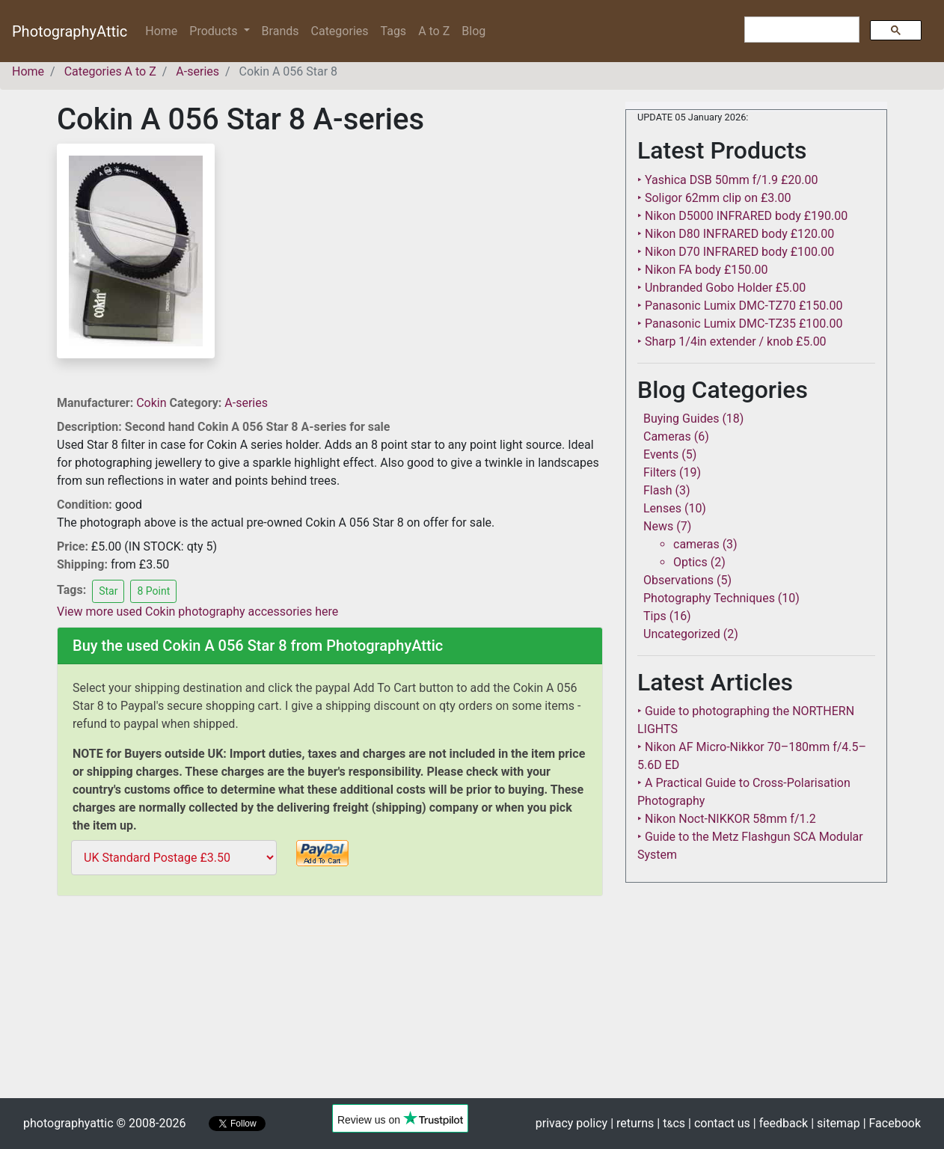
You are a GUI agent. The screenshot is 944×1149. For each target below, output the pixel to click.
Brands (280, 31)
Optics (690, 562)
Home (164, 30)
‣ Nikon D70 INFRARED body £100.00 (735, 252)
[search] (800, 30)
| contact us (719, 1123)
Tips (654, 616)
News (658, 526)
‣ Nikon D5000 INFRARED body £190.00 (742, 216)
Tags (394, 31)
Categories (340, 31)
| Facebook (892, 1123)
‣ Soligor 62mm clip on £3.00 (714, 198)
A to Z (434, 31)
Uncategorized (681, 634)
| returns (632, 1123)
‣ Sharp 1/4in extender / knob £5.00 (732, 341)
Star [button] (108, 591)
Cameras (667, 436)
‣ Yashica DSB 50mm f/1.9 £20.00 (727, 180)
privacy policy (571, 1123)
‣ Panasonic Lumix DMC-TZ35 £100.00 (739, 323)
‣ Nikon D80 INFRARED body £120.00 (735, 234)
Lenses (662, 508)
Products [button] (214, 31)
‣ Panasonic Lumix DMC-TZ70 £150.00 (739, 305)
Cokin (152, 403)
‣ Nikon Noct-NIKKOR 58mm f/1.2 (726, 819)
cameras (696, 544)
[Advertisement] (330, 1007)
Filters (659, 472)
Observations (678, 580)
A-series (246, 403)
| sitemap (835, 1123)
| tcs (671, 1123)
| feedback (780, 1123)
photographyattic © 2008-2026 (104, 1123)
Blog (473, 31)
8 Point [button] (153, 591)
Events (660, 454)
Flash (657, 490)
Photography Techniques (709, 598)
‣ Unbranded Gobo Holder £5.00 (721, 288)
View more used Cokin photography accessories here (197, 611)
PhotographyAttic (69, 31)
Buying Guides (681, 418)
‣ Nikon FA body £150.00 (702, 270)
